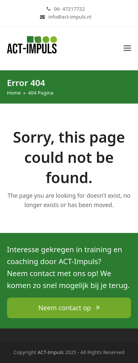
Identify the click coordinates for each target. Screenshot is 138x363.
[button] (127, 48)
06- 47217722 (69, 8)
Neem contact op (69, 307)
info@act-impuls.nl (69, 16)
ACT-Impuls (51, 352)
